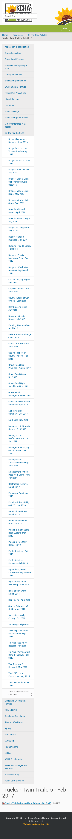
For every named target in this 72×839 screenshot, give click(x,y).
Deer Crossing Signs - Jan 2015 (18, 308)
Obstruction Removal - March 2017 (18, 485)
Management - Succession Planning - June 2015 (18, 462)
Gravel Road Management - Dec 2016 (19, 394)
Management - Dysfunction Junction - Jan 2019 (18, 438)
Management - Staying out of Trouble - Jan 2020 (18, 450)
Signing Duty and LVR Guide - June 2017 (18, 607)
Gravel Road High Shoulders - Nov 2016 (18, 384)
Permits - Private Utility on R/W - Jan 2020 (18, 503)
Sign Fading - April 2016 (19, 600)
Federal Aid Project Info (15, 93)
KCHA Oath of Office (14, 781)
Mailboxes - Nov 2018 (18, 420)
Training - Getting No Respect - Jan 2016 (18, 644)
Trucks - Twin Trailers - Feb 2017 (18, 693)
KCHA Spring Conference (16, 117)
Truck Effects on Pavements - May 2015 (19, 674)
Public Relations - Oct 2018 (18, 552)
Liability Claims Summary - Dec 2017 (18, 412)
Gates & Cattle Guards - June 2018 (19, 345)
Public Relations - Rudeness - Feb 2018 (18, 561)
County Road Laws (13, 74)
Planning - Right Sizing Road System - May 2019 (18, 533)
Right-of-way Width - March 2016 (17, 592)
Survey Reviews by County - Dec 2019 (17, 616)
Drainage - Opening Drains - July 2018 (17, 317)
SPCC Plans (10, 734)
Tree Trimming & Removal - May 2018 (17, 665)
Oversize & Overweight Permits (15, 702)
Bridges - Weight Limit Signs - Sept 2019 (18, 201)
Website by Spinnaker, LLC (36, 824)
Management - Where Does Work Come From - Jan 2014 (19, 475)
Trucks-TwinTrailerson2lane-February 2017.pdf (26, 803)
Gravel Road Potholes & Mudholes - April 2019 (19, 403)
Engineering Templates (15, 80)
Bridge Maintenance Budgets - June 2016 (18, 140)
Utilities (8, 753)
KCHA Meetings (12, 111)
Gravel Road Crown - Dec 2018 (18, 375)
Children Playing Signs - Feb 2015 (19, 281)
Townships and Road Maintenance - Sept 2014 (18, 633)
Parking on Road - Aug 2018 (18, 494)
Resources (18, 35)
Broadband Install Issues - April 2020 (16, 211)
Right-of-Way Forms (14, 722)
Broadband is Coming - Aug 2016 (19, 220)
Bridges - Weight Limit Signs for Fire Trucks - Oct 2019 (18, 182)
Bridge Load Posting (14, 59)
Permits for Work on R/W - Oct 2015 (17, 522)
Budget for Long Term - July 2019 (19, 229)
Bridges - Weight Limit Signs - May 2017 (18, 192)
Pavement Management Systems (16, 767)
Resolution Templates (15, 716)
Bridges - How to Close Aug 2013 (18, 171)
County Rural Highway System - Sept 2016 (18, 299)
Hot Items (9, 105)
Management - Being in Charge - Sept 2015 (19, 427)
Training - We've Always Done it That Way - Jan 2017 (19, 655)
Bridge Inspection (13, 53)
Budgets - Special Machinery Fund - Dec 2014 (18, 258)
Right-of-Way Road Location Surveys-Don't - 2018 (19, 572)
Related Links (11, 710)
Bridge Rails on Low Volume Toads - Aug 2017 (17, 151)
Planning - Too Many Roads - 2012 (17, 543)
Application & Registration (17, 47)
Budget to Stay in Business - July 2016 (18, 238)
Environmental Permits (15, 87)
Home (5, 35)
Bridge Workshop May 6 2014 (16, 67)
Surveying (9, 741)
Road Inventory (12, 774)
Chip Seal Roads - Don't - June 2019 (19, 290)
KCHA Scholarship (13, 759)
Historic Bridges (12, 99)
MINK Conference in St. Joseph (15, 125)
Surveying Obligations (18, 624)
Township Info (11, 747)
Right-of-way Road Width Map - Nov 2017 (18, 583)
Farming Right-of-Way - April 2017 (19, 326)
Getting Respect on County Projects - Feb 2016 (18, 356)
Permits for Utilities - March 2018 (17, 513)
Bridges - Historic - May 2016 (19, 162)
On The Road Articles (37, 35)
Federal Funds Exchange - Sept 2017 (19, 336)
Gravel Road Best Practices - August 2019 (19, 366)
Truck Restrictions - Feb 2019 (19, 684)
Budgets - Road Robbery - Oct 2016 (19, 247)
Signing (8, 728)
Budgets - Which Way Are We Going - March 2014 (18, 270)
